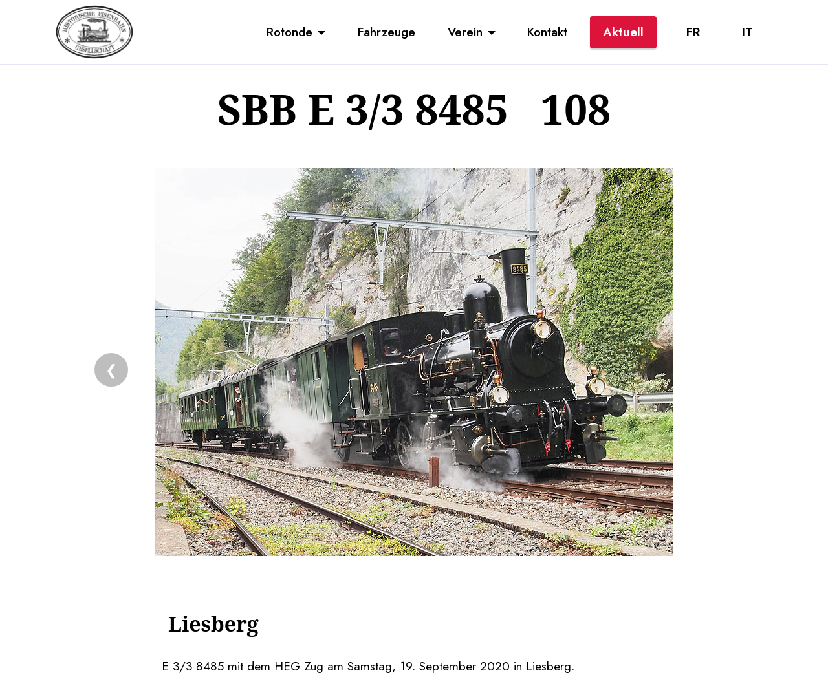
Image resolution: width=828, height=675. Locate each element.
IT (747, 32)
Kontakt (547, 32)
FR (693, 32)
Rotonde (289, 32)
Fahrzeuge (386, 32)
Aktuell (623, 32)
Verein (465, 32)
